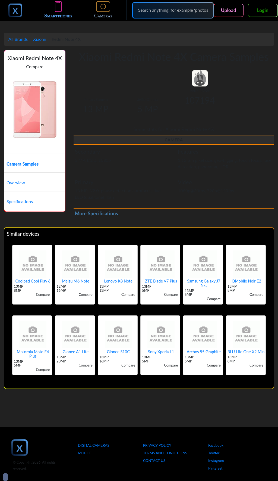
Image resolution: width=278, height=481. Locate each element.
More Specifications (96, 213)
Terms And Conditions (165, 453)
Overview (16, 182)
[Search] (173, 10)
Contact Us (154, 460)
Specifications (20, 201)
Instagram (216, 460)
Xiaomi (39, 39)
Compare (34, 66)
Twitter (213, 453)
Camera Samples (23, 163)
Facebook (215, 445)
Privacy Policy (157, 445)
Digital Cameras (93, 445)
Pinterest (215, 468)
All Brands (18, 39)
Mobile (84, 453)
